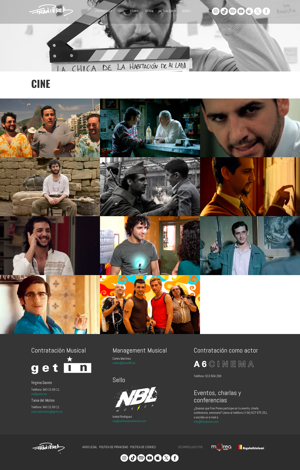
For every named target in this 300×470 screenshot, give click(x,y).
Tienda (149, 11)
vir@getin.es (39, 394)
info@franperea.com (206, 422)
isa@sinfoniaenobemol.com (129, 421)
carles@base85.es (123, 363)
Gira (121, 11)
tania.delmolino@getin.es (46, 412)
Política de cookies (143, 447)
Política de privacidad (113, 447)
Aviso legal (89, 447)
